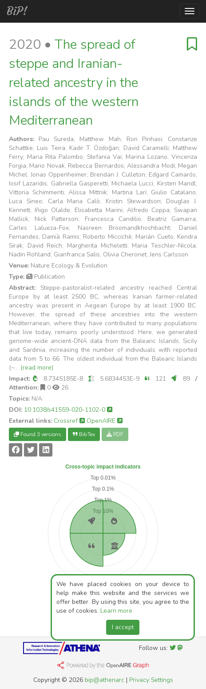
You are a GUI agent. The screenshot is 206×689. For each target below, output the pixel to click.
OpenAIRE (105, 421)
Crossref (69, 421)
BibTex (84, 434)
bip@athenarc (104, 680)
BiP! (17, 11)
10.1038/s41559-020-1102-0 (68, 410)
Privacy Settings (151, 680)
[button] (35, 378)
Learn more (116, 610)
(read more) (36, 367)
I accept (123, 627)
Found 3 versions (37, 434)
